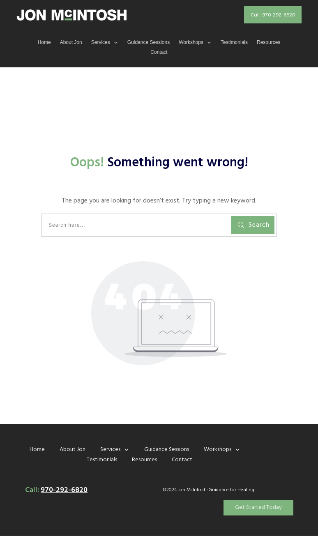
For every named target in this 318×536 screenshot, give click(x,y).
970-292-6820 (64, 490)
